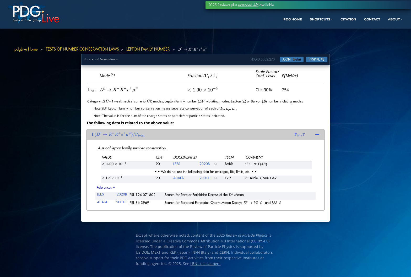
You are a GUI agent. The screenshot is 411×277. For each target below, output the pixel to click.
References (105, 190)
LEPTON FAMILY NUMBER (148, 49)
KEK (173, 255)
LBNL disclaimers (205, 266)
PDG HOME (252, 28)
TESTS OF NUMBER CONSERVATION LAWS (82, 49)
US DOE (142, 255)
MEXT (156, 255)
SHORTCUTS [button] (285, 28)
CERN (224, 255)
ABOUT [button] (370, 28)
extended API (248, 5)
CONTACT (345, 28)
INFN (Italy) (200, 255)
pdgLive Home (25, 49)
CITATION (318, 28)
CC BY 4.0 (260, 243)
